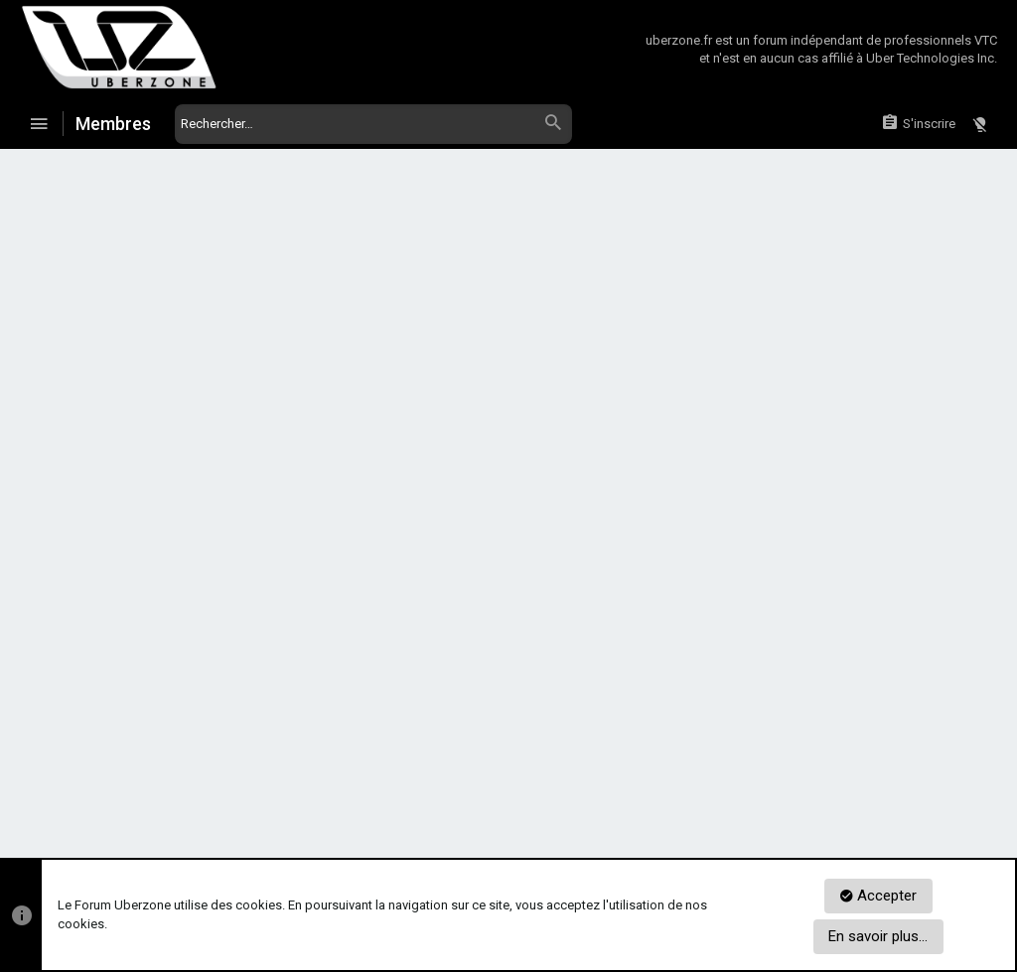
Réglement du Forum (580, 783)
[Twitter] (986, 836)
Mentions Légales (856, 783)
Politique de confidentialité (723, 783)
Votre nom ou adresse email (245, 359)
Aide (930, 783)
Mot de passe (286, 423)
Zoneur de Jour (110, 783)
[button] (39, 124)
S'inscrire (594, 607)
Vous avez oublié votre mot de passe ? (473, 448)
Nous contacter (467, 783)
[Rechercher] (373, 124)
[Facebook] (952, 836)
